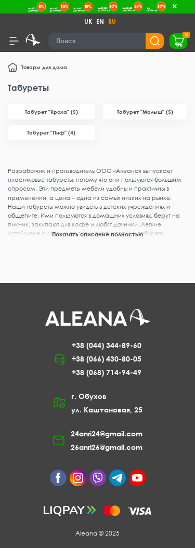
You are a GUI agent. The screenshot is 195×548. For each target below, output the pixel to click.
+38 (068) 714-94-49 (106, 372)
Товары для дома (44, 67)
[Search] (106, 41)
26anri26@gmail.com (106, 447)
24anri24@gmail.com (106, 433)
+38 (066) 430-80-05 (106, 358)
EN (100, 21)
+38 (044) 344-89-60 (106, 345)
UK (88, 21)
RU (112, 21)
